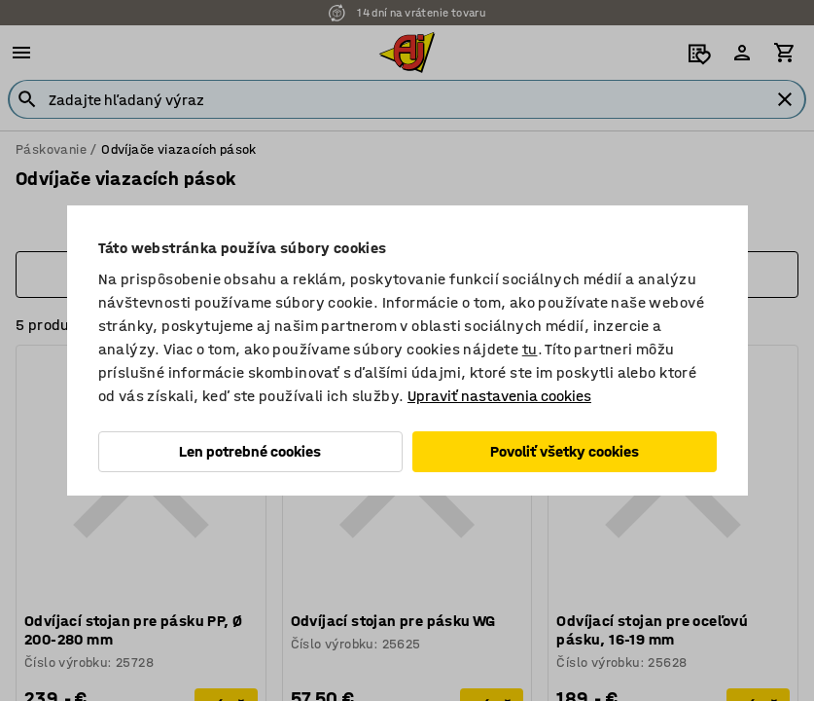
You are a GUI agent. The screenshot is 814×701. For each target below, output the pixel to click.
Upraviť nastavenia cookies (499, 396)
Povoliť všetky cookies (564, 451)
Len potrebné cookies (250, 451)
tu (530, 349)
